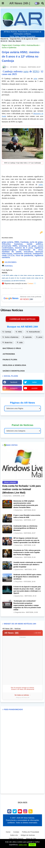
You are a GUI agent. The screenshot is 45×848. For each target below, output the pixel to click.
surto (25, 71)
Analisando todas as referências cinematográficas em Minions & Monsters (25, 528)
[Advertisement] (22, 661)
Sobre (17, 36)
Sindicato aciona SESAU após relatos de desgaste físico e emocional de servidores (27, 577)
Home (12, 36)
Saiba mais (23, 845)
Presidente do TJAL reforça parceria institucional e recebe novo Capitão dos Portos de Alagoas (26, 552)
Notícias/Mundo (33, 45)
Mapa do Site (31, 838)
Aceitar (32, 845)
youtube (35, 388)
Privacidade (31, 36)
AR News (11, 633)
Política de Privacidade (30, 832)
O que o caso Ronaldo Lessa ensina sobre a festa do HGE (26, 516)
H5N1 (23, 45)
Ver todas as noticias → (23, 695)
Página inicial (7, 45)
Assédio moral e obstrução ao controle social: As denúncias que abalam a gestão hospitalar (27, 564)
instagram (14, 388)
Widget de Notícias (28, 835)
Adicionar (22, 298)
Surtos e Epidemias (9, 47)
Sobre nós (14, 835)
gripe (35, 79)
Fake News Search (16, 838)
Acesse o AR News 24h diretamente (22, 689)
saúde (41, 184)
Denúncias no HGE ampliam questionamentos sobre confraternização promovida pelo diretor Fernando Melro (25, 504)
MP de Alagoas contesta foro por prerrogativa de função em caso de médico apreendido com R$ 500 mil (26, 540)
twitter (34, 382)
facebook (13, 382)
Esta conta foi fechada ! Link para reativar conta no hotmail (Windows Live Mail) (21, 489)
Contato (23, 36)
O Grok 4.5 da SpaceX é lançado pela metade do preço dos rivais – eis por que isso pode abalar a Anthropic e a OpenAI (27, 590)
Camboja (16, 45)
